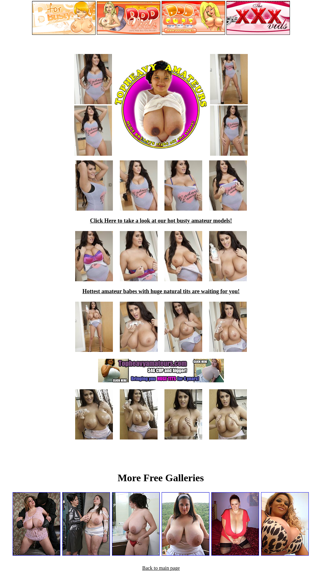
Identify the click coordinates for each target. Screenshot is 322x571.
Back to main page (161, 568)
